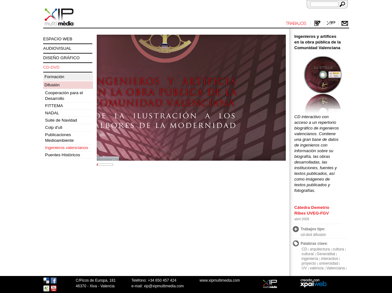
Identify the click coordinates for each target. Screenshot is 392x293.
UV (304, 268)
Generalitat (326, 254)
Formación (54, 76)
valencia (317, 268)
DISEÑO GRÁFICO (61, 57)
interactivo (329, 258)
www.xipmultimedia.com (219, 280)
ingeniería (310, 258)
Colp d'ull (53, 127)
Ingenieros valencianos (66, 147)
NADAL (52, 113)
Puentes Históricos (62, 154)
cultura (338, 249)
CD (304, 249)
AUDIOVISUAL (57, 48)
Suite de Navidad (61, 120)
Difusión (52, 85)
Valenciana (335, 268)
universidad (328, 263)
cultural (308, 254)
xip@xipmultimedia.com (164, 286)
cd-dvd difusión (313, 235)
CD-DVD (51, 67)
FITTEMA (54, 105)
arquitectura (320, 249)
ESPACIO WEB (57, 39)
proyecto (309, 263)
